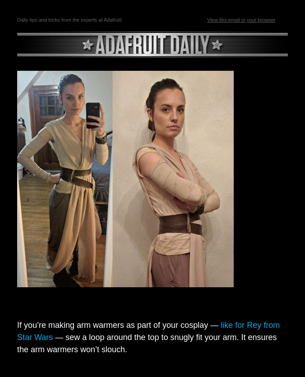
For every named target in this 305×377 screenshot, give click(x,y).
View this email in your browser (241, 20)
